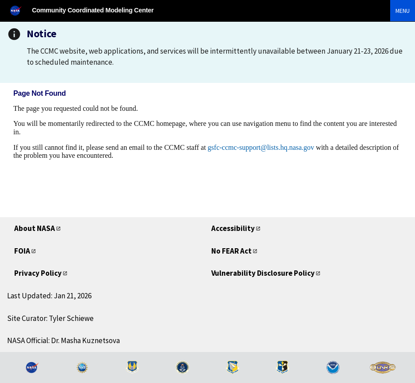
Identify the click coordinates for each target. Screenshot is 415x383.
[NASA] (19, 10)
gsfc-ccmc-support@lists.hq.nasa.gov (261, 147)
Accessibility (233, 228)
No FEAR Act (231, 251)
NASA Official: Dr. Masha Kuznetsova (63, 340)
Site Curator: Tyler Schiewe (50, 318)
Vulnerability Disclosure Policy (263, 273)
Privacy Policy (38, 273)
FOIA (22, 251)
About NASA (34, 228)
